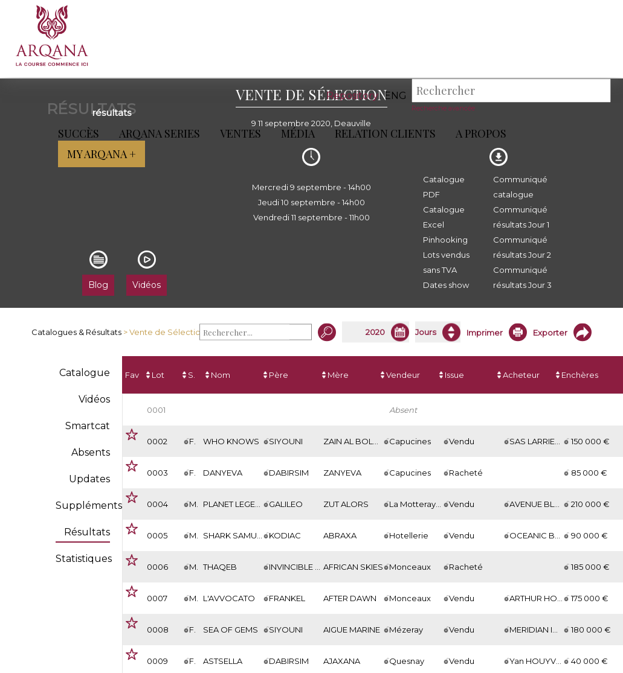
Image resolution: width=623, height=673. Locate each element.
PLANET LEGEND (235, 504)
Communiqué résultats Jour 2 (522, 247)
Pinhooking (445, 239)
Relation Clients (382, 133)
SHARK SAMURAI (236, 535)
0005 (157, 535)
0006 (157, 567)
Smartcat (87, 426)
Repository (352, 95)
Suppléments (89, 505)
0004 (157, 504)
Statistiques (84, 558)
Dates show (446, 285)
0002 (157, 441)
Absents (90, 452)
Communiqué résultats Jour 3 (522, 277)
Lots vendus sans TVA (446, 262)
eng (395, 95)
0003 (157, 472)
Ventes (238, 133)
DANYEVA (222, 472)
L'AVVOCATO (229, 598)
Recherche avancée (443, 108)
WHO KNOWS (231, 441)
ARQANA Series (157, 133)
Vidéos (94, 399)
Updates (89, 479)
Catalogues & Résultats (76, 332)
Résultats (87, 532)
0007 (157, 598)
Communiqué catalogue (520, 186)
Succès (76, 133)
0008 (158, 629)
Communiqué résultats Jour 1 (521, 217)
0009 (157, 661)
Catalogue (84, 372)
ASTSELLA (222, 661)
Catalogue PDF (444, 186)
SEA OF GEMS (230, 629)
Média (295, 133)
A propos (478, 133)
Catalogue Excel (444, 217)
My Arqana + (567, 133)
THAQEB (220, 567)
